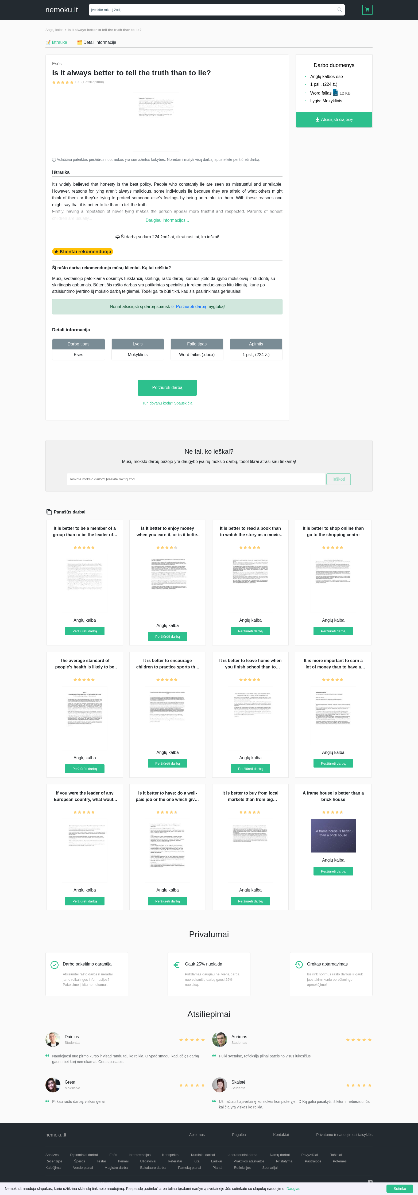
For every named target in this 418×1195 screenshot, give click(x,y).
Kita (196, 1161)
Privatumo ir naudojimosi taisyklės (344, 1134)
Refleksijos (242, 1168)
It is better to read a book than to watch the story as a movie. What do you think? (250, 534)
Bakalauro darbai (153, 1168)
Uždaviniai (148, 1161)
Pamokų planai (189, 1168)
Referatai (175, 1161)
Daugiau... (295, 1188)
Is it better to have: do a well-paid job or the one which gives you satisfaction (167, 799)
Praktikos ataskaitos (249, 1161)
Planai (217, 1168)
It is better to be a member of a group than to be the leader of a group (85, 534)
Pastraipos (313, 1161)
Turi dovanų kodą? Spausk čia (167, 403)
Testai (101, 1161)
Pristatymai (284, 1161)
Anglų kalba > (56, 30)
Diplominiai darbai (84, 1155)
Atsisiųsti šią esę (334, 119)
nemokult (61, 10)
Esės (78, 354)
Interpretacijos (140, 1155)
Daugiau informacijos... (167, 220)
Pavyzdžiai (309, 1155)
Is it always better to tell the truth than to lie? (105, 30)
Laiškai (216, 1161)
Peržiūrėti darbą (167, 387)
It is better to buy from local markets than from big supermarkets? (250, 799)
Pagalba (239, 1134)
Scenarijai (270, 1168)
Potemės (340, 1161)
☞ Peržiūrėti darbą (188, 306)
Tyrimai (123, 1161)
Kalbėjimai (53, 1168)
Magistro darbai (116, 1168)
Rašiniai (336, 1155)
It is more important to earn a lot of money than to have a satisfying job (333, 667)
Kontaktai (281, 1134)
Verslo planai (83, 1168)
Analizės (52, 1155)
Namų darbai (280, 1155)
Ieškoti (338, 479)
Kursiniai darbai (203, 1155)
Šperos (79, 1161)
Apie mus (197, 1134)
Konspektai (170, 1155)
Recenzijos (54, 1161)
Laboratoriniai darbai (242, 1155)
